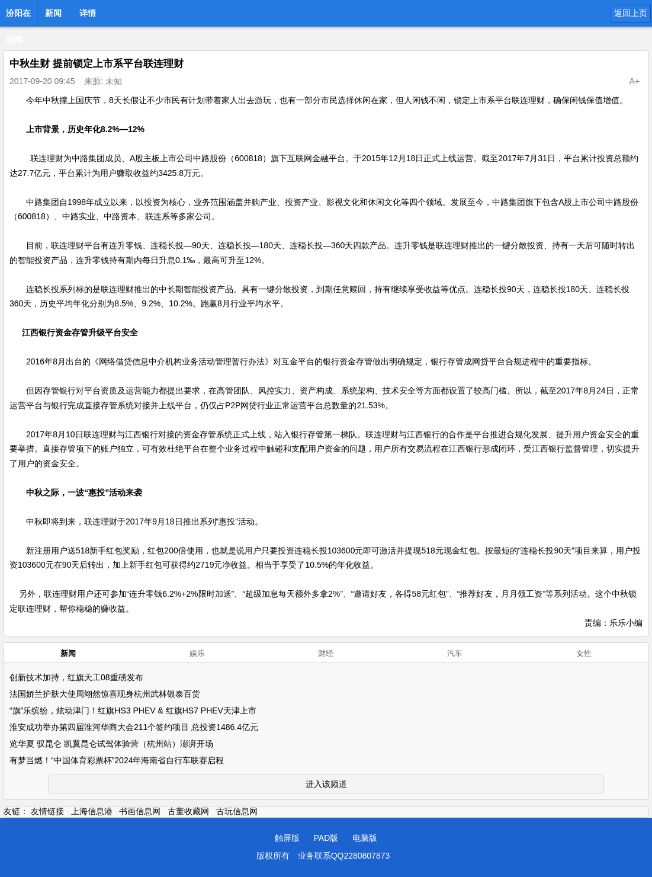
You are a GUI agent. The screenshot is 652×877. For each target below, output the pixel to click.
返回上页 (630, 13)
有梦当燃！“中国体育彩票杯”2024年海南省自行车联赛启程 (116, 760)
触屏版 (287, 838)
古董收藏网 (188, 811)
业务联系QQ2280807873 (344, 855)
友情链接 (47, 811)
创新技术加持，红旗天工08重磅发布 (76, 677)
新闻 (53, 13)
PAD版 (326, 838)
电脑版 (364, 838)
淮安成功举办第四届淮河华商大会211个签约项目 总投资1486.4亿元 (133, 727)
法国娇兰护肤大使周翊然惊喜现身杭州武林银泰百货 (104, 694)
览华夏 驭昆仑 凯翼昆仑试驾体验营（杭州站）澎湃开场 (111, 743)
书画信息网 (139, 811)
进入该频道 (326, 784)
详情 (87, 13)
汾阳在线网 (18, 16)
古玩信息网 (237, 811)
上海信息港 (92, 811)
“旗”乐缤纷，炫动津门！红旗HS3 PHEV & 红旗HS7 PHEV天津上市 (132, 710)
